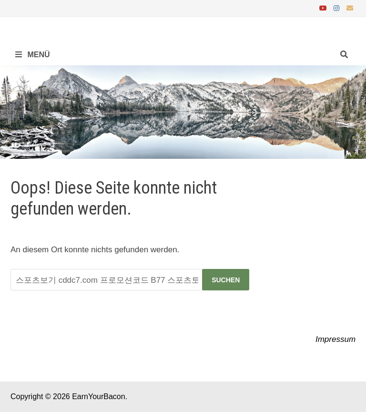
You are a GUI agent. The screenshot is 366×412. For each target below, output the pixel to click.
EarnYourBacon (98, 396)
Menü (32, 55)
